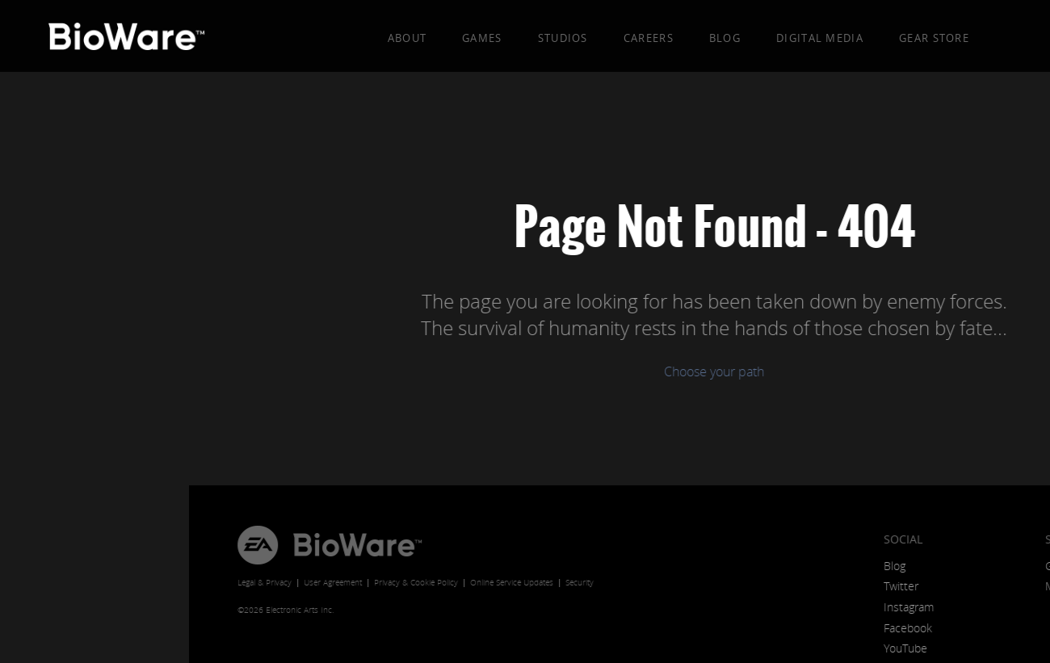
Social (714, 539)
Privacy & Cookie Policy (227, 582)
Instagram (720, 607)
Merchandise (889, 586)
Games (482, 38)
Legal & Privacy (75, 582)
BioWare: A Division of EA (130, 40)
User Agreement (144, 582)
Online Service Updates (322, 582)
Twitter (712, 586)
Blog (725, 38)
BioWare (168, 545)
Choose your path (525, 371)
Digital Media (819, 38)
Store (874, 539)
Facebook (719, 628)
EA (68, 545)
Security (390, 582)
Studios (563, 38)
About (407, 38)
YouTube (716, 648)
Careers (649, 38)
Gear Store (934, 38)
